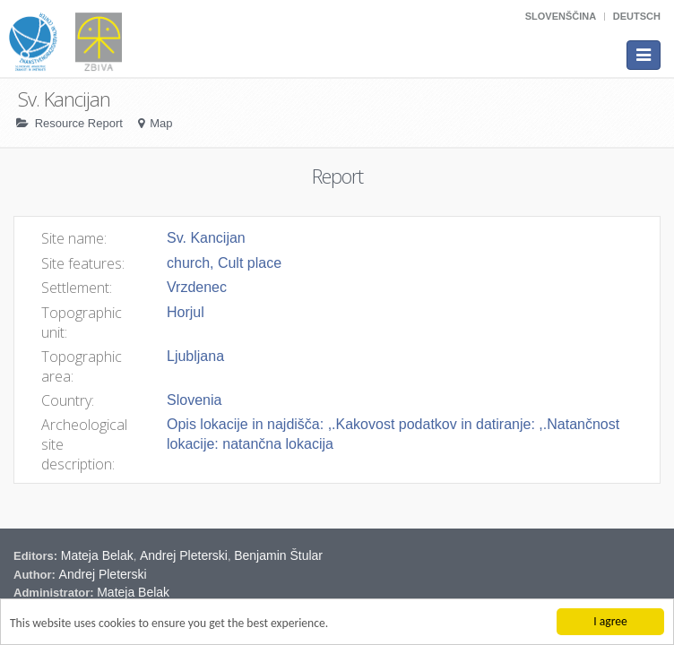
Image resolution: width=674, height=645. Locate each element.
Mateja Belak (97, 555)
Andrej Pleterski (184, 555)
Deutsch (637, 16)
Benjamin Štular (278, 555)
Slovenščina (560, 16)
